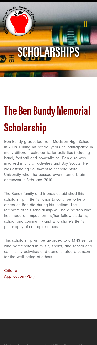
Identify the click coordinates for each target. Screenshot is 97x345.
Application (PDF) (19, 276)
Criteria (10, 270)
